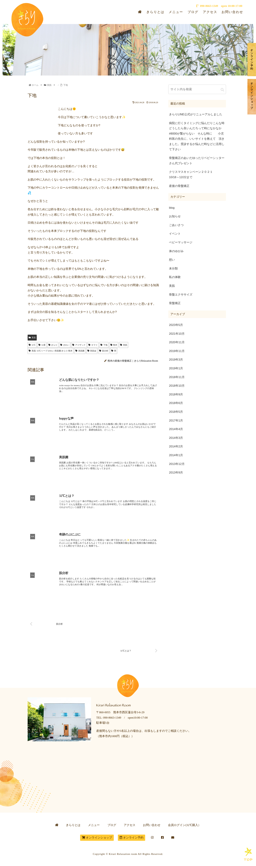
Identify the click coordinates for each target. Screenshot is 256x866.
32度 (41, 345)
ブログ (193, 12)
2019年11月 (177, 351)
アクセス (210, 12)
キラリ (92, 345)
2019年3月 (176, 359)
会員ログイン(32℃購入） (184, 825)
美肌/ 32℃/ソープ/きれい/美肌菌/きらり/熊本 (50, 351)
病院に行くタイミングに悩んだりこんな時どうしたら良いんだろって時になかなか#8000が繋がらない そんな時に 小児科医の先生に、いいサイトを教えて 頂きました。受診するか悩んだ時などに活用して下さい (196, 136)
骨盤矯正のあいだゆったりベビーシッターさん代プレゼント (196, 160)
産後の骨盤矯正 (179, 186)
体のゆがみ (176, 251)
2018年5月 (176, 411)
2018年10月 (177, 385)
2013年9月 (176, 472)
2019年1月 (176, 368)
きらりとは (155, 12)
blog (171, 207)
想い (172, 259)
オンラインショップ (97, 837)
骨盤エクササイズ (180, 294)
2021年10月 (177, 333)
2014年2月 (176, 446)
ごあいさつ (176, 225)
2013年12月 (177, 464)
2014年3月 (176, 438)
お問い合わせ (232, 12)
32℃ (32, 345)
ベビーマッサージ (180, 242)
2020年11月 (177, 342)
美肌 (32, 337)
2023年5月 (176, 325)
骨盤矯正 (175, 303)
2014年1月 (176, 455)
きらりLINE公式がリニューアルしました (195, 114)
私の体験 (175, 277)
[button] (222, 90)
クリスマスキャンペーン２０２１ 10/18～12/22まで (197, 174)
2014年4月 (176, 429)
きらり (52, 345)
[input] (197, 89)
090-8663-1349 (207, 6)
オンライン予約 (131, 837)
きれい (64, 345)
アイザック (78, 345)
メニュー (176, 12)
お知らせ (175, 216)
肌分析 (103, 351)
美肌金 (91, 351)
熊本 (113, 345)
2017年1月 (176, 420)
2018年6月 (176, 403)
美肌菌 (79, 351)
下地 (103, 345)
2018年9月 (176, 394)
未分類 (173, 268)
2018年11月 (177, 377)
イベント (175, 233)
